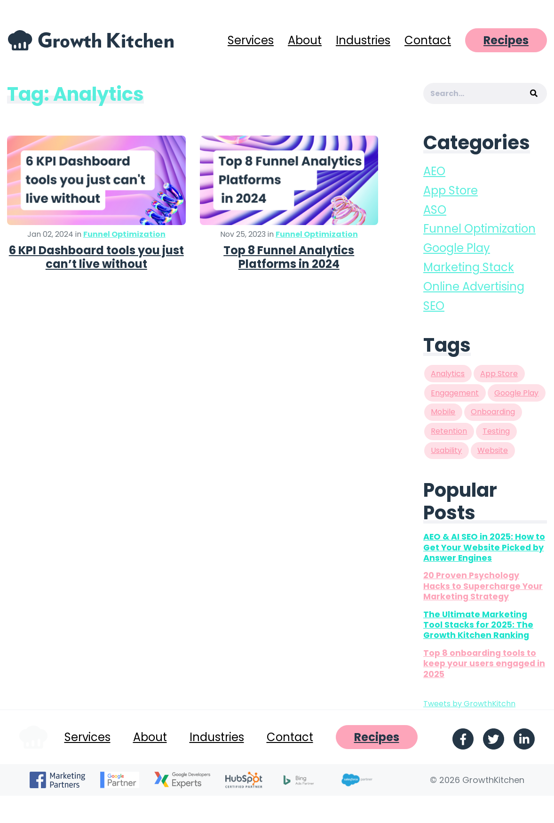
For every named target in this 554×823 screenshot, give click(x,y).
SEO (433, 306)
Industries (363, 40)
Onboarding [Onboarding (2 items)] (493, 411)
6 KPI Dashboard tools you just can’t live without (96, 257)
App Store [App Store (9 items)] (499, 373)
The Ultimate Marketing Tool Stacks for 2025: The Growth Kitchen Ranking (478, 625)
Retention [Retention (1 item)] (449, 431)
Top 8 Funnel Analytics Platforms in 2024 (288, 257)
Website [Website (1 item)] (492, 450)
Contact (427, 40)
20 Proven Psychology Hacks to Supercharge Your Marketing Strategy (483, 586)
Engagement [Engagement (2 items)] (455, 392)
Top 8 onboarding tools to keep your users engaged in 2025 (484, 663)
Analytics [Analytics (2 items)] (448, 373)
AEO (434, 171)
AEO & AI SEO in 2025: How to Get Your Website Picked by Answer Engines (484, 547)
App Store (450, 190)
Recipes (506, 40)
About (305, 40)
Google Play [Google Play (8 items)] (516, 392)
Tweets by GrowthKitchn (469, 703)
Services (251, 40)
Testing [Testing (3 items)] (496, 431)
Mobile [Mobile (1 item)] (443, 411)
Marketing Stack (468, 267)
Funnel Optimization (124, 234)
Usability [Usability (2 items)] (446, 450)
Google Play (456, 248)
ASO (434, 210)
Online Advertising (473, 286)
